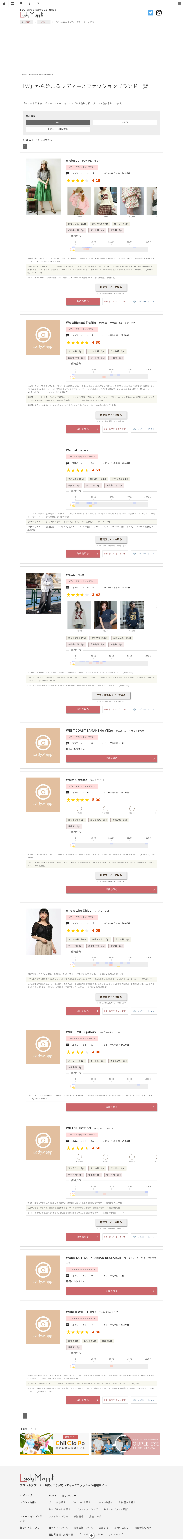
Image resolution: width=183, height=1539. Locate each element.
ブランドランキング (87, 1509)
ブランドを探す (57, 1502)
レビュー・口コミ (146, 301)
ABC (58, 122)
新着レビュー (69, 1495)
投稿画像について (83, 1528)
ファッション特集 (58, 1516)
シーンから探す (104, 1502)
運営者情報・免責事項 (61, 1534)
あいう (125, 122)
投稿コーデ (95, 1516)
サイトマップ (116, 1534)
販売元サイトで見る (111, 287)
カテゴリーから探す (59, 1509)
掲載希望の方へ (143, 1528)
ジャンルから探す (81, 1502)
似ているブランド (117, 301)
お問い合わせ (121, 1528)
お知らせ (104, 1528)
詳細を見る (83, 301)
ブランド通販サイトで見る (111, 695)
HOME (52, 1495)
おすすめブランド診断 (116, 1509)
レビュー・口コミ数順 (58, 129)
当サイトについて (58, 1528)
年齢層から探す (127, 1502)
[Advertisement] (91, 49)
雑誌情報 (78, 1516)
